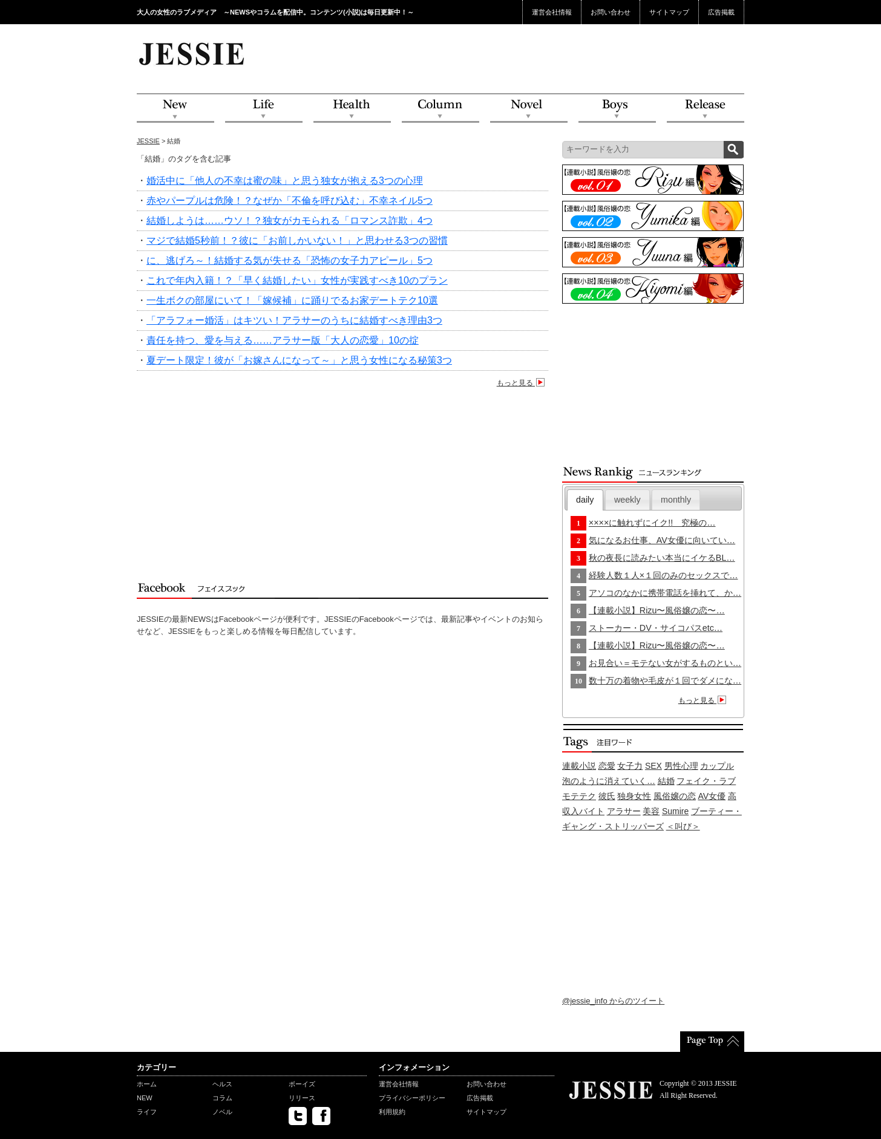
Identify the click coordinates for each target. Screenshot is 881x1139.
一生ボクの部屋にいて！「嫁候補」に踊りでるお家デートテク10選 (292, 300)
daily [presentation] (585, 499)
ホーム (147, 1084)
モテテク (579, 796)
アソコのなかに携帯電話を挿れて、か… (665, 593)
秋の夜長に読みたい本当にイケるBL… (662, 558)
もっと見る (522, 383)
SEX (653, 766)
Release (705, 108)
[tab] (585, 500)
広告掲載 (721, 12)
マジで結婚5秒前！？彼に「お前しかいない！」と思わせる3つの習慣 (297, 240)
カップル (717, 766)
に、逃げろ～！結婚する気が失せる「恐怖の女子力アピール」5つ (289, 260)
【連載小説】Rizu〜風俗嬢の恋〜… (657, 610)
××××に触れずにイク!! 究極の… (652, 522)
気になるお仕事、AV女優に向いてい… (662, 540)
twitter (298, 1116)
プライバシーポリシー (412, 1097)
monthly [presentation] (676, 499)
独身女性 (634, 796)
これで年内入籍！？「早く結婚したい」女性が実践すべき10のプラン (297, 280)
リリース (302, 1097)
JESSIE (148, 141)
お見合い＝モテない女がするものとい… (665, 663)
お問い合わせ (610, 12)
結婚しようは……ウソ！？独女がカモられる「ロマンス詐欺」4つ (289, 220)
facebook (321, 1116)
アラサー (624, 811)
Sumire (675, 811)
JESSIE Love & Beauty (193, 53)
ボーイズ (302, 1084)
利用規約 (392, 1111)
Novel (529, 108)
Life (264, 108)
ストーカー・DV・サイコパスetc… (655, 628)
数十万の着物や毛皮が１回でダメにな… (665, 680)
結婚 (666, 781)
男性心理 (681, 766)
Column (440, 108)
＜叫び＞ (683, 826)
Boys (617, 108)
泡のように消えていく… (608, 781)
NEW (175, 108)
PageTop (712, 1041)
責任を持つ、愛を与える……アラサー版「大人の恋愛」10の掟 (282, 340)
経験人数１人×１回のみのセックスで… (663, 575)
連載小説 (579, 766)
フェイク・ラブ (706, 781)
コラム (222, 1097)
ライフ (147, 1111)
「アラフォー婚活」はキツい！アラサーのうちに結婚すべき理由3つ (294, 320)
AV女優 (712, 796)
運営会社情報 (552, 12)
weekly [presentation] (627, 499)
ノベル (222, 1111)
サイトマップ (669, 12)
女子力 (630, 766)
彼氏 (606, 796)
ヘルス (222, 1084)
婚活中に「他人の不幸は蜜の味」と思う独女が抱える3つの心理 (284, 180)
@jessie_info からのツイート (613, 1000)
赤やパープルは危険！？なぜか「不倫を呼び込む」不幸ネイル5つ (289, 200)
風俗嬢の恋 (674, 796)
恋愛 (606, 766)
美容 (651, 811)
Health (352, 108)
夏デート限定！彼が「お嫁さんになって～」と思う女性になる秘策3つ (299, 360)
